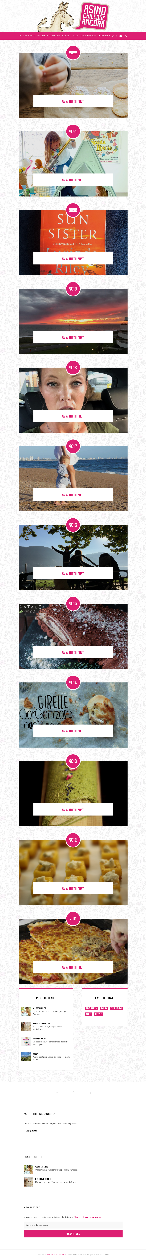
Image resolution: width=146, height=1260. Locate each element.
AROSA (35, 1053)
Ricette (42, 36)
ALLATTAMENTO (39, 1008)
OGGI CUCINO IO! (39, 1038)
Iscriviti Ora (73, 1233)
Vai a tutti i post (73, 101)
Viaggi (75, 36)
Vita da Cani (54, 36)
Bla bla (66, 36)
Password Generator (99, 1255)
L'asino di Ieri (88, 36)
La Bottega (104, 36)
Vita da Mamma (28, 36)
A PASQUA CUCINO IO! (41, 1023)
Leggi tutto (31, 1130)
